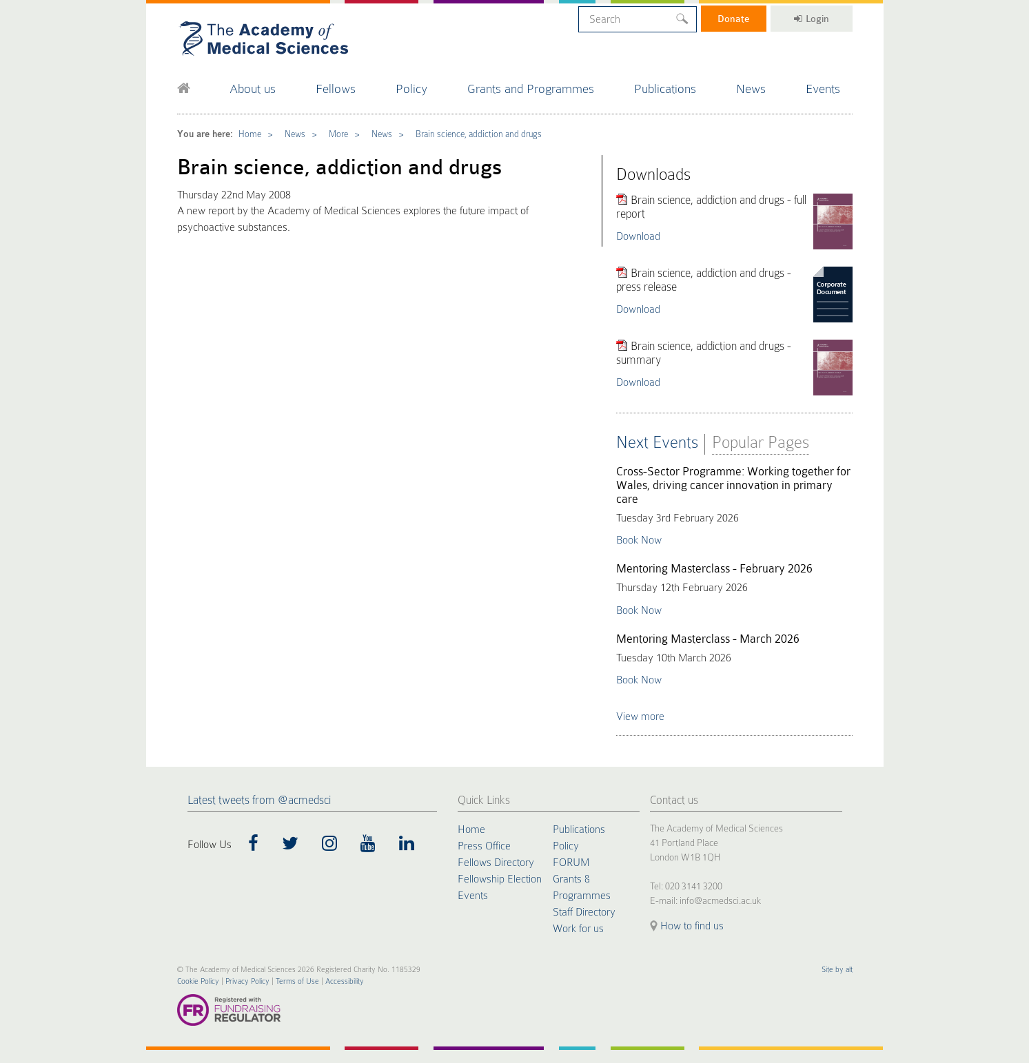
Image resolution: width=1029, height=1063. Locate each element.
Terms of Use (297, 981)
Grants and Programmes (530, 88)
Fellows (336, 88)
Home (249, 134)
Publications (665, 88)
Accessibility (344, 981)
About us (253, 88)
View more (640, 716)
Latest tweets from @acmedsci (259, 800)
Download (638, 236)
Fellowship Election (500, 879)
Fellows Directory (496, 862)
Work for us (578, 928)
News (751, 88)
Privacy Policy (247, 981)
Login (811, 18)
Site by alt (837, 969)
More (338, 134)
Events (823, 88)
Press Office (484, 846)
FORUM (571, 862)
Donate (733, 18)
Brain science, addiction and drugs (479, 134)
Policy (411, 88)
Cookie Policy (198, 981)
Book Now (639, 540)
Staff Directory (584, 912)
